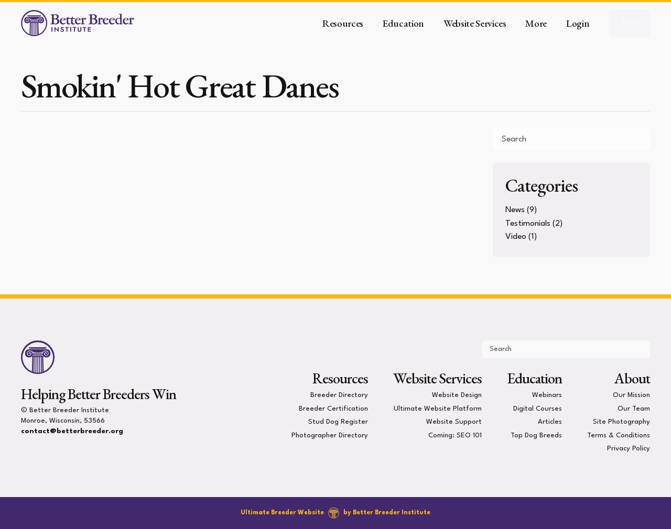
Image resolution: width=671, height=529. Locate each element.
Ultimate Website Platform (438, 408)
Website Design (457, 395)
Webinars (547, 395)
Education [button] (403, 23)
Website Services (437, 378)
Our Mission (631, 395)
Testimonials (527, 223)
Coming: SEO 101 (455, 435)
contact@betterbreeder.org (72, 431)
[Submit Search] (638, 139)
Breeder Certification (333, 408)
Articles (550, 421)
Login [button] (577, 23)
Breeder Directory (339, 395)
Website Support (454, 421)
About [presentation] (632, 378)
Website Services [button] (474, 23)
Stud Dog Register (338, 421)
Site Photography (621, 421)
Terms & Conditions (618, 435)
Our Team (634, 408)
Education (534, 378)
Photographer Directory (329, 435)
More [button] (536, 23)
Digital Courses (537, 408)
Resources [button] (342, 23)
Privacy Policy (628, 448)
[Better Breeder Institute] (77, 23)
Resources (340, 378)
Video (515, 237)
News (515, 210)
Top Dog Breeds (536, 435)
